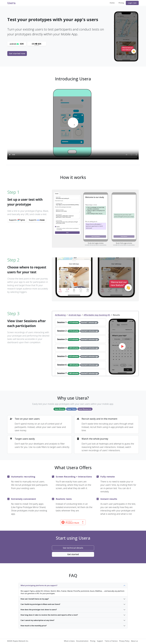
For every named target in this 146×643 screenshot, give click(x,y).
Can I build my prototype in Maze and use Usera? (40, 604)
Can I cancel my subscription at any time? (37, 620)
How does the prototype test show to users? (39, 609)
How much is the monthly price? (34, 626)
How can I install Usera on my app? (35, 599)
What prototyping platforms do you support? (39, 585)
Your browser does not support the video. (73, 123)
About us (134, 641)
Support (100, 641)
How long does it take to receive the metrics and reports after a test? (49, 615)
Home (112, 3)
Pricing (121, 3)
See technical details (73, 547)
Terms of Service (111, 641)
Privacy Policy (124, 641)
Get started (73, 554)
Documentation (82, 641)
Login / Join (132, 3)
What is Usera (69, 641)
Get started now (17, 53)
